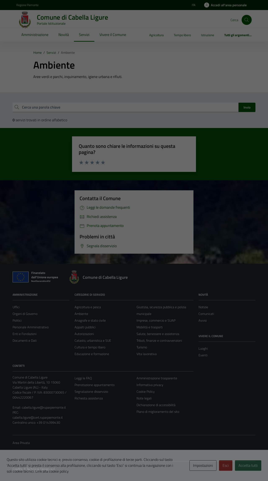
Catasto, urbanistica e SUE (93, 340)
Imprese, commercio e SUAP (156, 320)
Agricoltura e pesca (88, 307)
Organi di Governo (25, 313)
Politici (17, 320)
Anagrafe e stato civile (90, 320)
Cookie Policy (146, 391)
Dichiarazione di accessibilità (156, 404)
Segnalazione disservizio (91, 391)
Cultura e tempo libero (90, 347)
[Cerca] (247, 20)
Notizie (203, 307)
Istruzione (207, 35)
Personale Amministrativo (31, 327)
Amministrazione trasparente (157, 378)
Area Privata (21, 442)
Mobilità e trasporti (150, 327)
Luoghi (203, 348)
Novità (63, 34)
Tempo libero (182, 35)
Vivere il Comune (112, 34)
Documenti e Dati (25, 340)
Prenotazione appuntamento (95, 384)
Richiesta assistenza (89, 398)
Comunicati (206, 313)
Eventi (202, 355)
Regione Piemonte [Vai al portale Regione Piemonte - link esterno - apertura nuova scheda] (27, 5)
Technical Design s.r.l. (41, 468)
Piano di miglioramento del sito (158, 411)
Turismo (142, 347)
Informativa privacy (150, 384)
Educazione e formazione (92, 353)
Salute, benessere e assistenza (158, 333)
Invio (247, 107)
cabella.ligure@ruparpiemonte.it (44, 407)
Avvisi (202, 320)
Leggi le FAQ (83, 378)
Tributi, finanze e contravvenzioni (159, 340)
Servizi (84, 34)
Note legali (144, 398)
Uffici (16, 307)
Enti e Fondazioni (24, 333)
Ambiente (81, 313)
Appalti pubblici (85, 327)
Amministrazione (34, 34)
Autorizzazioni (84, 333)
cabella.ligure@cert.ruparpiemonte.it (38, 417)
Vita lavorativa (147, 353)
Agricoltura (156, 35)
